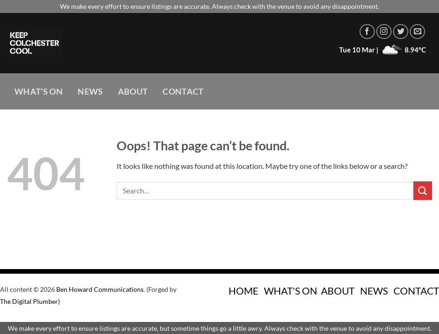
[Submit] (422, 190)
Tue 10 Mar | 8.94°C (382, 49)
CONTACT (416, 290)
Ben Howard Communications (100, 289)
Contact (183, 91)
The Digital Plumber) (30, 301)
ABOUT (337, 290)
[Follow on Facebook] (367, 31)
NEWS (374, 290)
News (90, 91)
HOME (243, 290)
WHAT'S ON (290, 290)
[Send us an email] (417, 31)
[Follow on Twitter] (400, 31)
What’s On (38, 91)
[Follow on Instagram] (384, 31)
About (133, 91)
